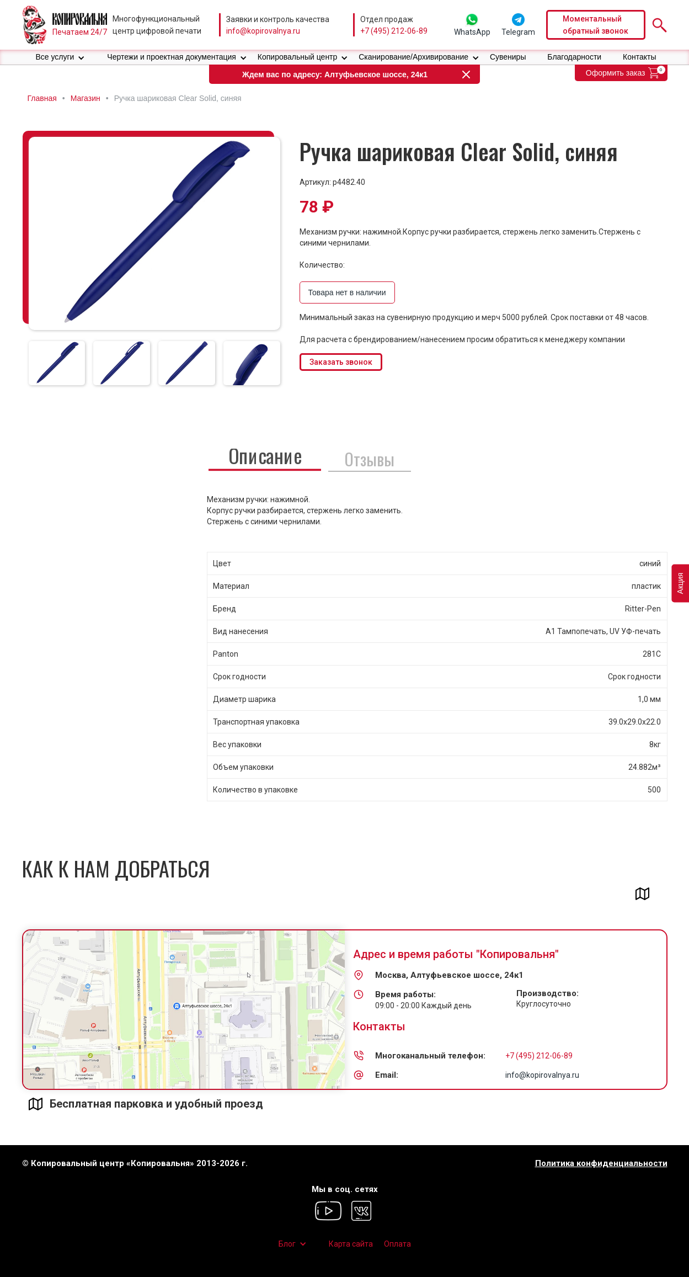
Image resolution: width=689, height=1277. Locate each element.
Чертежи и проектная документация (171, 56)
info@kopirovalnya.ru (263, 30)
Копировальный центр (298, 56)
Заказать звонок (340, 362)
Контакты (639, 56)
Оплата (397, 1243)
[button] (60, 57)
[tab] (57, 363)
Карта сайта (351, 1243)
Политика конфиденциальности (601, 1163)
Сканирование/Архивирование (413, 56)
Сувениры (508, 56)
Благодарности (574, 56)
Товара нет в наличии (347, 292)
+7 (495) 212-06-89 (394, 30)
